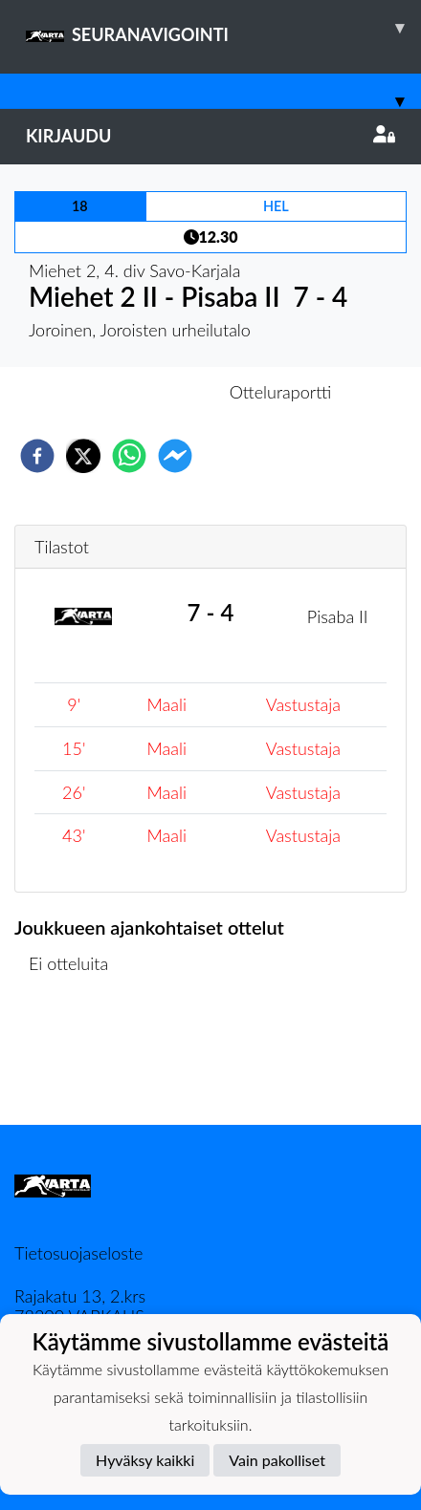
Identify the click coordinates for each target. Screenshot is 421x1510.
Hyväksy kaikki (145, 1460)
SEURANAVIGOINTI (223, 27)
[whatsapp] (129, 456)
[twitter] (83, 456)
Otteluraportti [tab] (281, 391)
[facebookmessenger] (175, 456)
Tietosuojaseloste (78, 1252)
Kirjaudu (210, 135)
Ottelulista (76, 1060)
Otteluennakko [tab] (144, 391)
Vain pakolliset (277, 1460)
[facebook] (37, 456)
